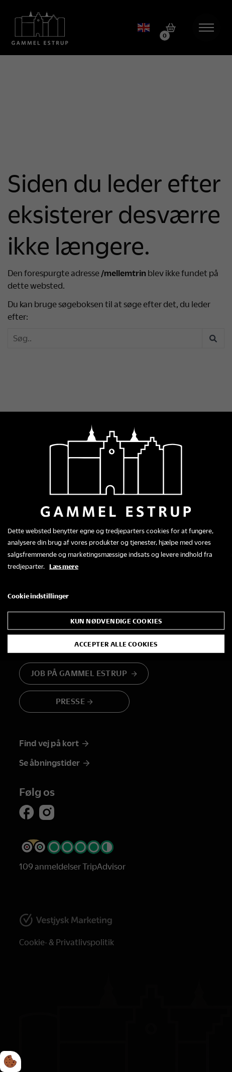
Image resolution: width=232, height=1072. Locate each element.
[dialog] (116, 536)
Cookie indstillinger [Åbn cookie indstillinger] (38, 595)
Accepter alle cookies (115, 644)
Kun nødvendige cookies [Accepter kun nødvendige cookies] (116, 620)
